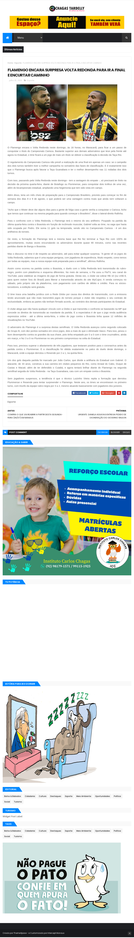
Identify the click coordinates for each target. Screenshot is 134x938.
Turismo (18, 802)
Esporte (18, 63)
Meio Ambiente (83, 797)
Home (10, 63)
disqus (126, 433)
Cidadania (30, 797)
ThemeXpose (20, 933)
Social (7, 802)
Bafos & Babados (12, 797)
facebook (103, 433)
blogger (115, 433)
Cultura (42, 797)
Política (117, 797)
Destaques (55, 797)
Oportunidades (102, 797)
